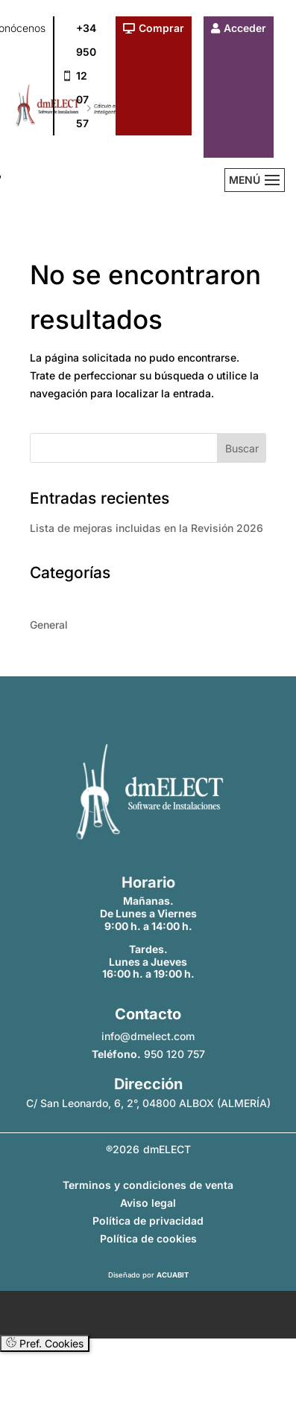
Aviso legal (148, 1202)
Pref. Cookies (45, 1343)
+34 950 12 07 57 (86, 75)
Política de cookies (148, 1238)
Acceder (245, 28)
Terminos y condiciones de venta (148, 1185)
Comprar (161, 28)
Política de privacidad (148, 1220)
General (49, 624)
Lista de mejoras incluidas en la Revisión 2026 (146, 528)
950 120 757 (174, 1054)
